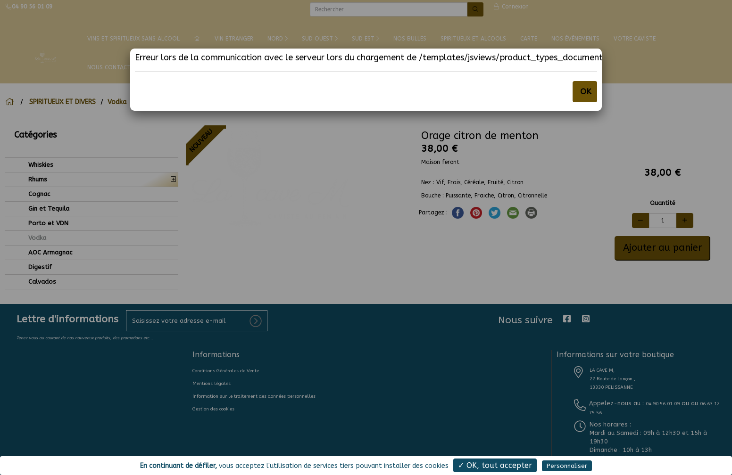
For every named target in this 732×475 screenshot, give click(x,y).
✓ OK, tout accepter (495, 465)
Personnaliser (567, 465)
